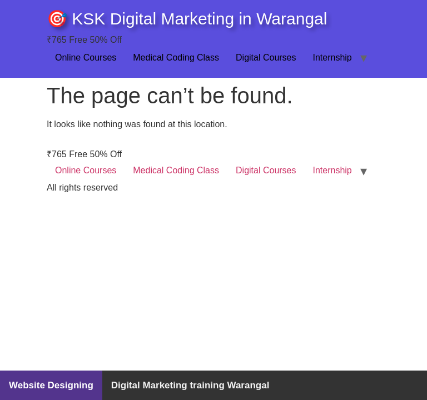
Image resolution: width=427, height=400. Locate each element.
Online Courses (85, 57)
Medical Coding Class (176, 57)
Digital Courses (266, 57)
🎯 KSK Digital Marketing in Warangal (187, 18)
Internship (332, 57)
